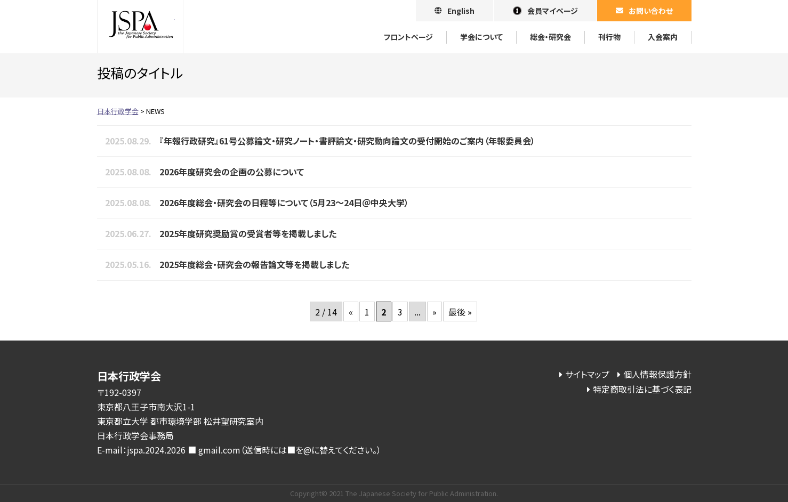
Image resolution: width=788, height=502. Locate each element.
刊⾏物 (609, 36)
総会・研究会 (550, 36)
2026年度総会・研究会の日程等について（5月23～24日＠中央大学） (284, 202)
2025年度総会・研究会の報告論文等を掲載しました (254, 264)
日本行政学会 (140, 26)
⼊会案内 (663, 36)
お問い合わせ (651, 10)
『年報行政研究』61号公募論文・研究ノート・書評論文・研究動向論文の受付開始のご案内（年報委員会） (347, 140)
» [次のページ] (434, 311)
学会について (481, 36)
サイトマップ (587, 374)
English (461, 10)
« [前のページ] (351, 311)
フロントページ (408, 36)
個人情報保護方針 (657, 374)
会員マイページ (552, 10)
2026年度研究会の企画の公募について (231, 171)
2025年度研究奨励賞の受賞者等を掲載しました (247, 233)
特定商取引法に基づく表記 (642, 389)
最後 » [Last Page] (460, 311)
